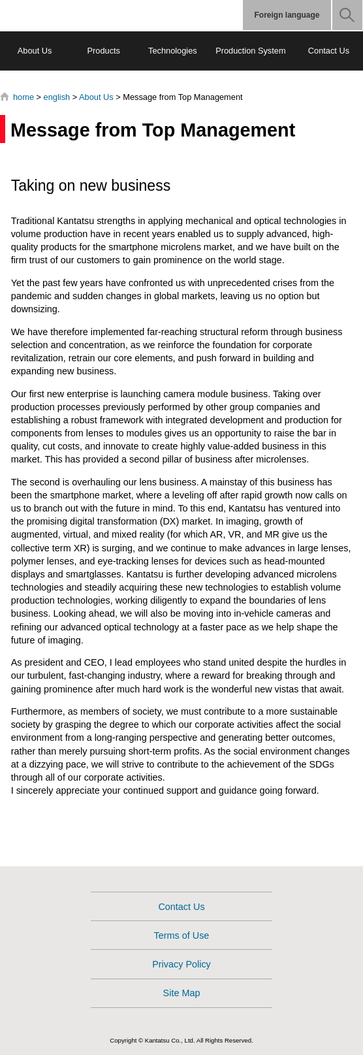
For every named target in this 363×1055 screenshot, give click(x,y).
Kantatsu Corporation (64, 15)
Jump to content (0, 0)
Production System (250, 51)
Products (103, 51)
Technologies (172, 51)
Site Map (181, 993)
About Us (35, 51)
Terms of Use (182, 935)
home (23, 97)
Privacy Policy (181, 964)
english (57, 97)
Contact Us (328, 51)
